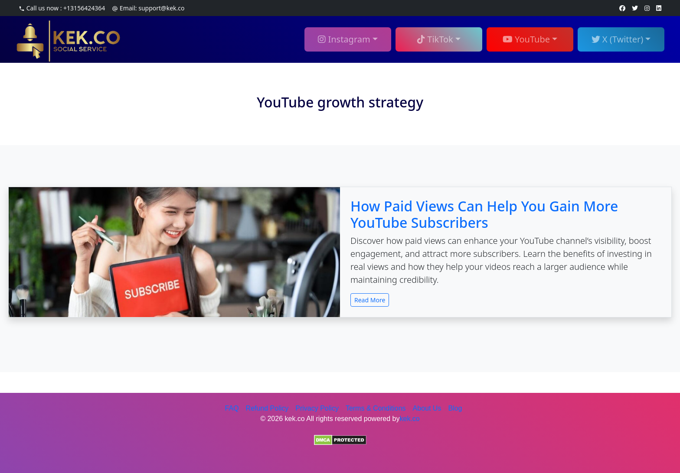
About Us (427, 408)
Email (148, 8)
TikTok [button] (435, 39)
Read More (369, 300)
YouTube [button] (526, 39)
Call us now (62, 8)
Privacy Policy (317, 408)
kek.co (410, 418)
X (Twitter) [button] (618, 39)
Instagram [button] (344, 39)
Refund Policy (267, 408)
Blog (455, 408)
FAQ (232, 408)
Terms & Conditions (376, 408)
